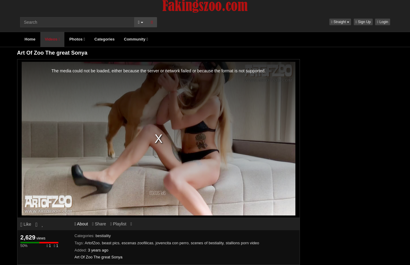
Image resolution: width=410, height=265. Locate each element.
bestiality (103, 235)
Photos (77, 39)
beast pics (111, 243)
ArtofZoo (92, 243)
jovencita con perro (172, 243)
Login (382, 22)
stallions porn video (242, 243)
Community (136, 39)
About (81, 223)
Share (99, 223)
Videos (52, 39)
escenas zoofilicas (137, 243)
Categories (104, 39)
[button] (340, 22)
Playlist (118, 223)
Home (30, 39)
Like (25, 224)
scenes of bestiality (207, 243)
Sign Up (363, 22)
